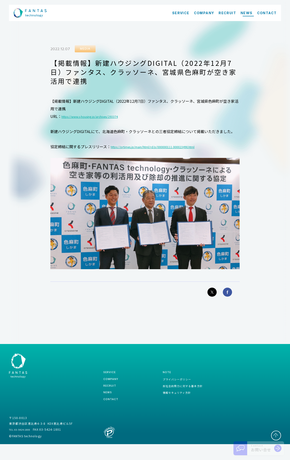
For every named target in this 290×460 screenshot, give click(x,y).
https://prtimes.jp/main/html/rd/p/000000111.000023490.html (166, 148)
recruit (111, 397)
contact (112, 414)
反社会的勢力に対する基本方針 (177, 397)
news (109, 406)
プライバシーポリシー (170, 388)
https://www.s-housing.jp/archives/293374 (99, 118)
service (111, 380)
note (157, 380)
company (113, 388)
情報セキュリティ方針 (170, 405)
